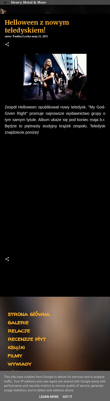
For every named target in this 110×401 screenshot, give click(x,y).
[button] (7, 45)
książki (16, 347)
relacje (19, 330)
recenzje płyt (27, 339)
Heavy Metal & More (28, 2)
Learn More (49, 397)
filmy (15, 355)
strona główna (29, 314)
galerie (18, 322)
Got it (67, 397)
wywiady (19, 363)
